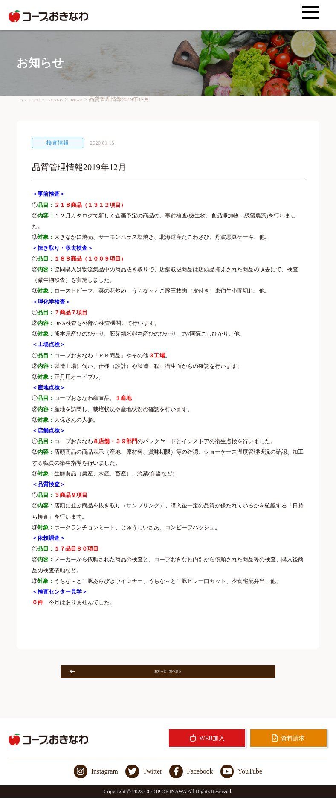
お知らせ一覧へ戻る (146, 675)
